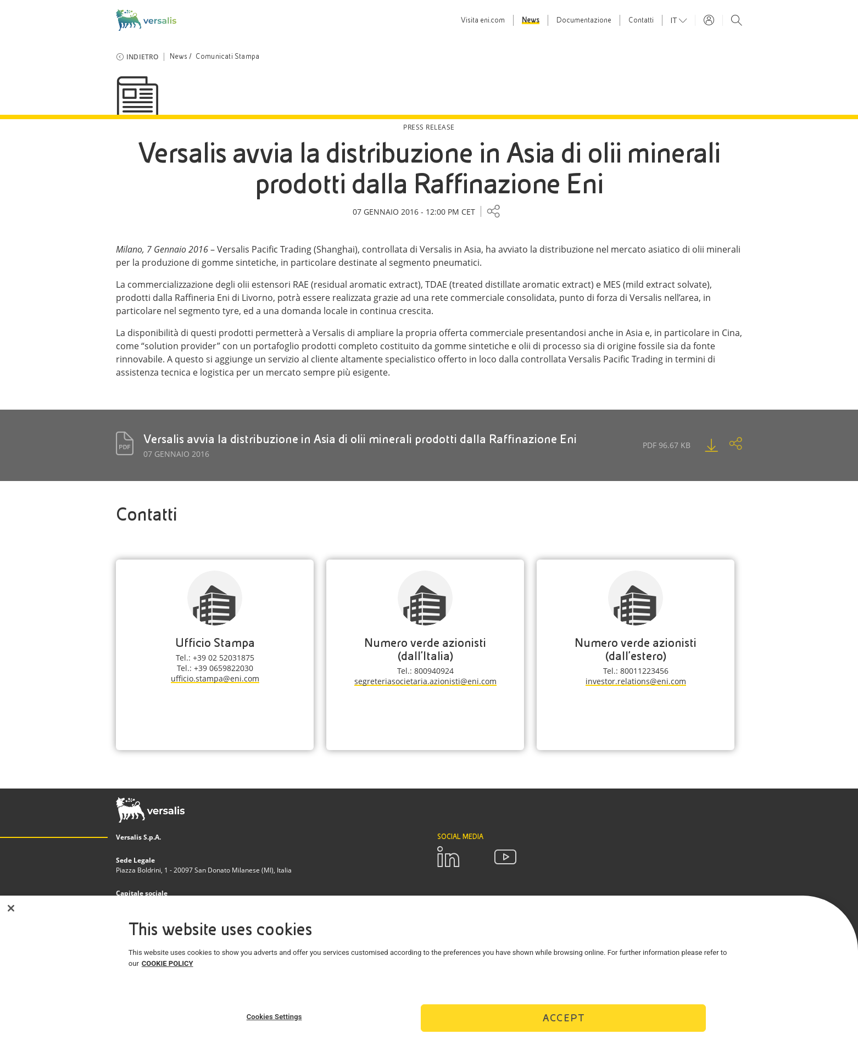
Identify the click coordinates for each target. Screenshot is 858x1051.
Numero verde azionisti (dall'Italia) (425, 649)
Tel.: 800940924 (425, 671)
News (530, 20)
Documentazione (583, 20)
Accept (563, 1020)
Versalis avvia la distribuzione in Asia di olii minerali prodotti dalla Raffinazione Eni (360, 439)
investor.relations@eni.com (636, 681)
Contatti (641, 20)
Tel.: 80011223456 (635, 671)
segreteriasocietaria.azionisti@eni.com (425, 681)
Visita (483, 20)
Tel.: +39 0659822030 (215, 668)
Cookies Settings (274, 1019)
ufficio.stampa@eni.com (215, 678)
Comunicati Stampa (227, 56)
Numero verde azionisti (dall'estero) (636, 649)
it (675, 20)
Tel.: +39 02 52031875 (215, 657)
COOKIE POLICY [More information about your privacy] (167, 966)
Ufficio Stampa (215, 643)
